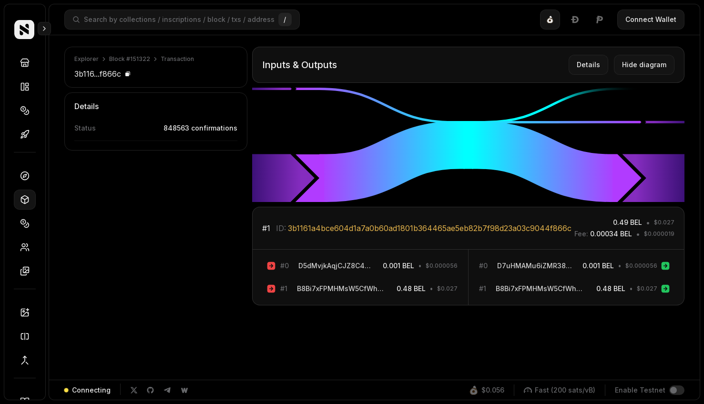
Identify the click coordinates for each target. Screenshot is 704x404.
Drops (28, 134)
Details (588, 65)
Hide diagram (644, 65)
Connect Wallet (650, 19)
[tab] (550, 20)
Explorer (86, 58)
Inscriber (28, 312)
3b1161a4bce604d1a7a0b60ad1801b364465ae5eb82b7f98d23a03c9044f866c (429, 228)
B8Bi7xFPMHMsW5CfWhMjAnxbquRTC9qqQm (342, 288)
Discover (28, 63)
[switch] (676, 390)
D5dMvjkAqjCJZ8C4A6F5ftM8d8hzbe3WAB (335, 266)
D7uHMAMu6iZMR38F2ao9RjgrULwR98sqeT (535, 266)
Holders (28, 247)
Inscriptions (28, 271)
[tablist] (575, 20)
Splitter (28, 336)
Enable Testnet (640, 390)
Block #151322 (129, 58)
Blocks (28, 199)
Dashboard (28, 176)
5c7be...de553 (214, 153)
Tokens (28, 110)
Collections (28, 86)
